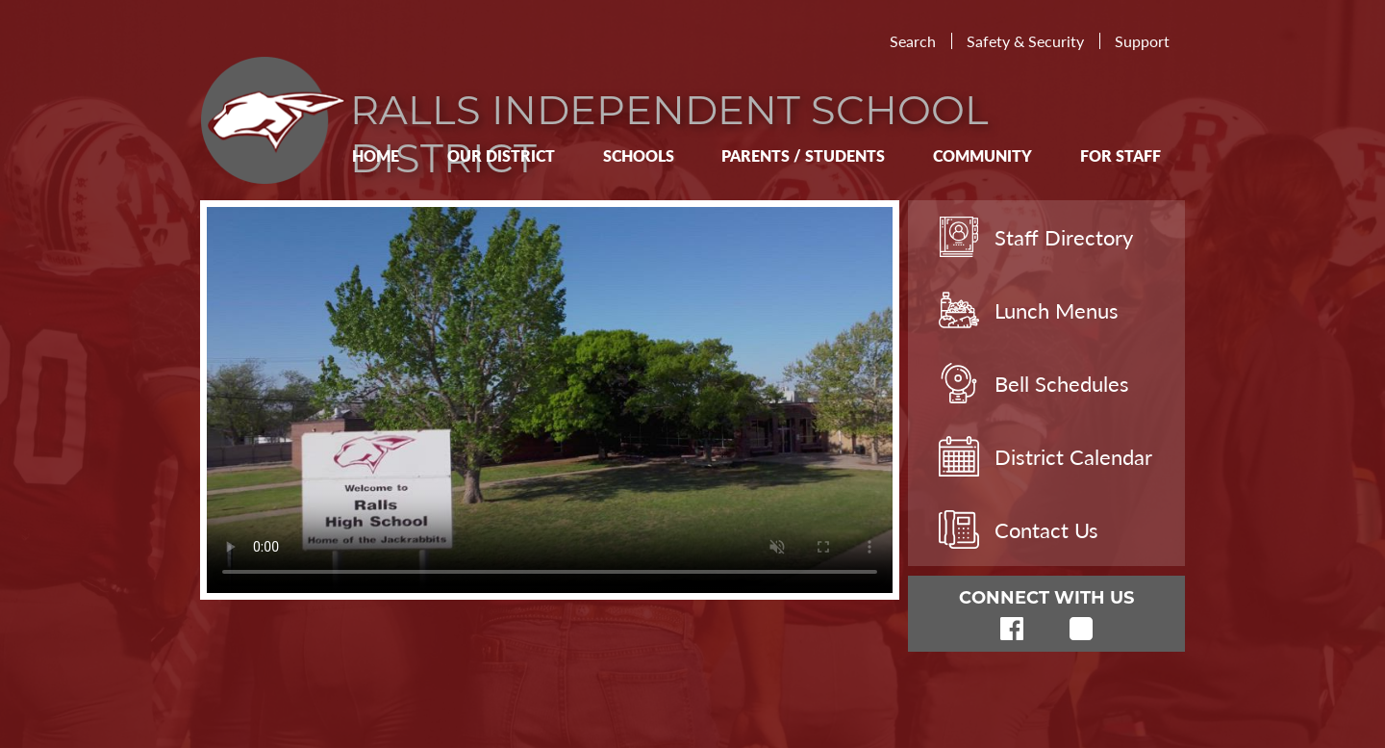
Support (1142, 41)
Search (913, 41)
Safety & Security (1025, 41)
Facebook (1011, 628)
